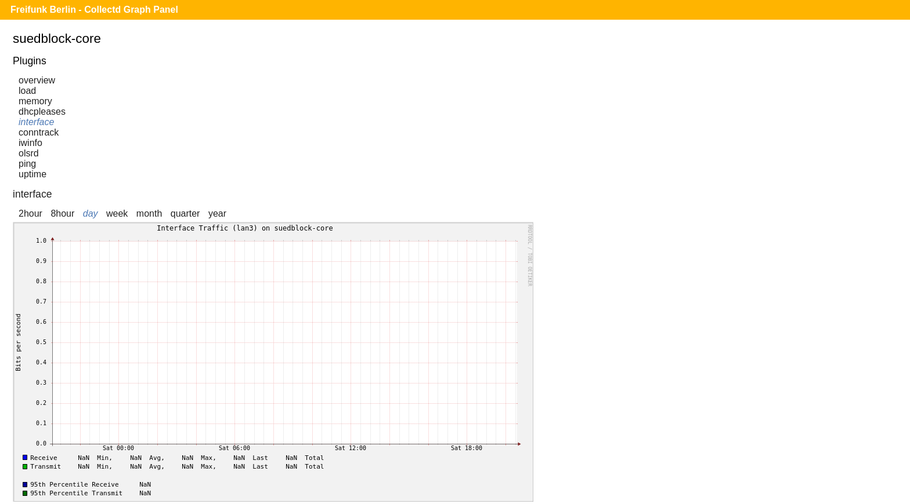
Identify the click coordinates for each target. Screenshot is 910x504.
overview (37, 80)
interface (36, 122)
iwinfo (30, 143)
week (117, 213)
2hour (30, 213)
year (217, 213)
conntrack (39, 132)
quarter (185, 213)
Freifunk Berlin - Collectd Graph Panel (94, 9)
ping (27, 164)
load (27, 91)
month (149, 213)
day (90, 213)
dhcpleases (42, 111)
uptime (32, 174)
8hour (62, 213)
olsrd (29, 153)
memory (35, 101)
